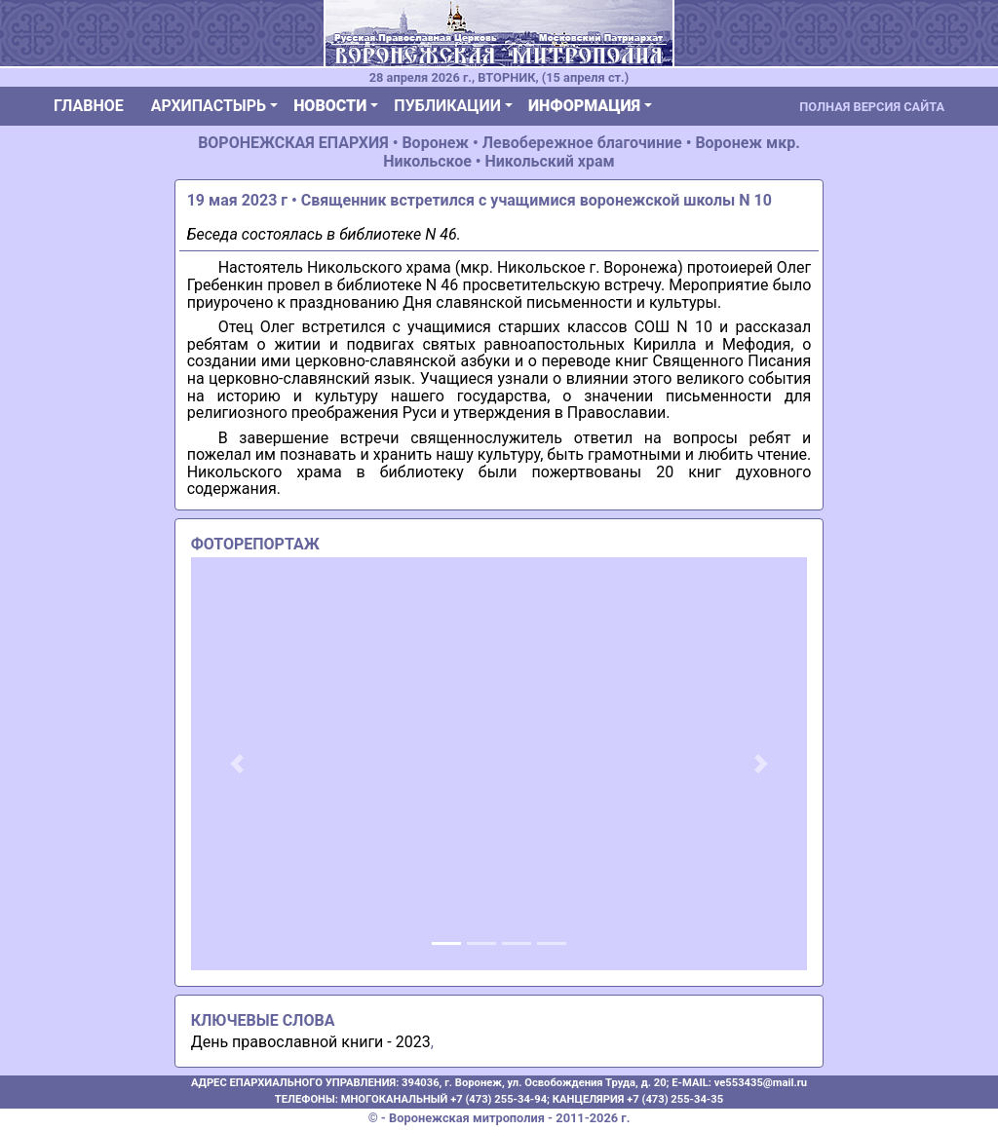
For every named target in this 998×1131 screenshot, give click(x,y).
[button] (237, 763)
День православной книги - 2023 (311, 1042)
